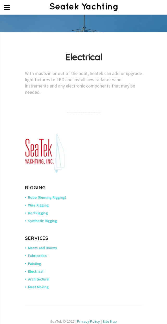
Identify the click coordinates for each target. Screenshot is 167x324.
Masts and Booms (42, 248)
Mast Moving (38, 287)
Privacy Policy (88, 321)
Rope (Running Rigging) (47, 197)
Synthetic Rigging (42, 221)
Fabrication (37, 255)
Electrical (35, 271)
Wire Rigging (38, 205)
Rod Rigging (38, 213)
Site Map (110, 321)
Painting (34, 263)
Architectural (38, 279)
